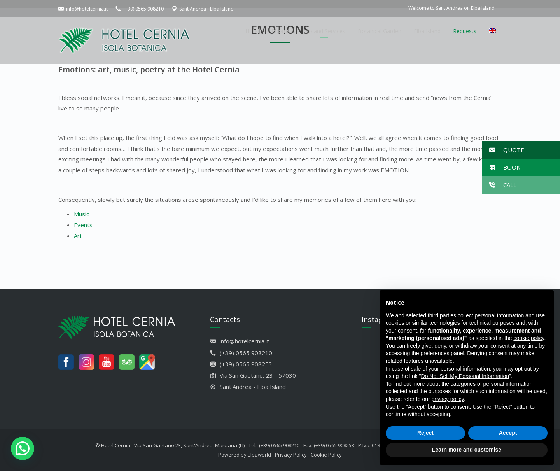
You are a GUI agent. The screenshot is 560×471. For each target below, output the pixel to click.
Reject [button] (425, 433)
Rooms (280, 31)
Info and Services (323, 31)
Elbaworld (259, 454)
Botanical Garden (379, 31)
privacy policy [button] (448, 399)
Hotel (252, 31)
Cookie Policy (326, 454)
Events (83, 225)
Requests (464, 31)
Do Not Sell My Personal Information (465, 376)
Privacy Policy (291, 454)
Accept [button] (508, 433)
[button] (521, 150)
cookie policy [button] (528, 338)
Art (78, 236)
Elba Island (427, 31)
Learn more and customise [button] (466, 449)
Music (81, 214)
